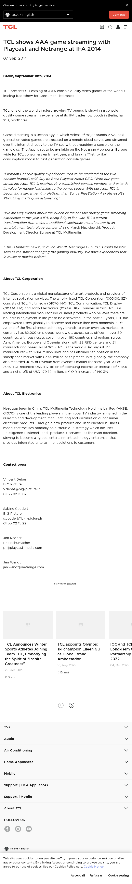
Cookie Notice (94, 866)
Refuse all (96, 875)
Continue (119, 14)
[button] (71, 705)
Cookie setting (118, 875)
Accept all (78, 875)
